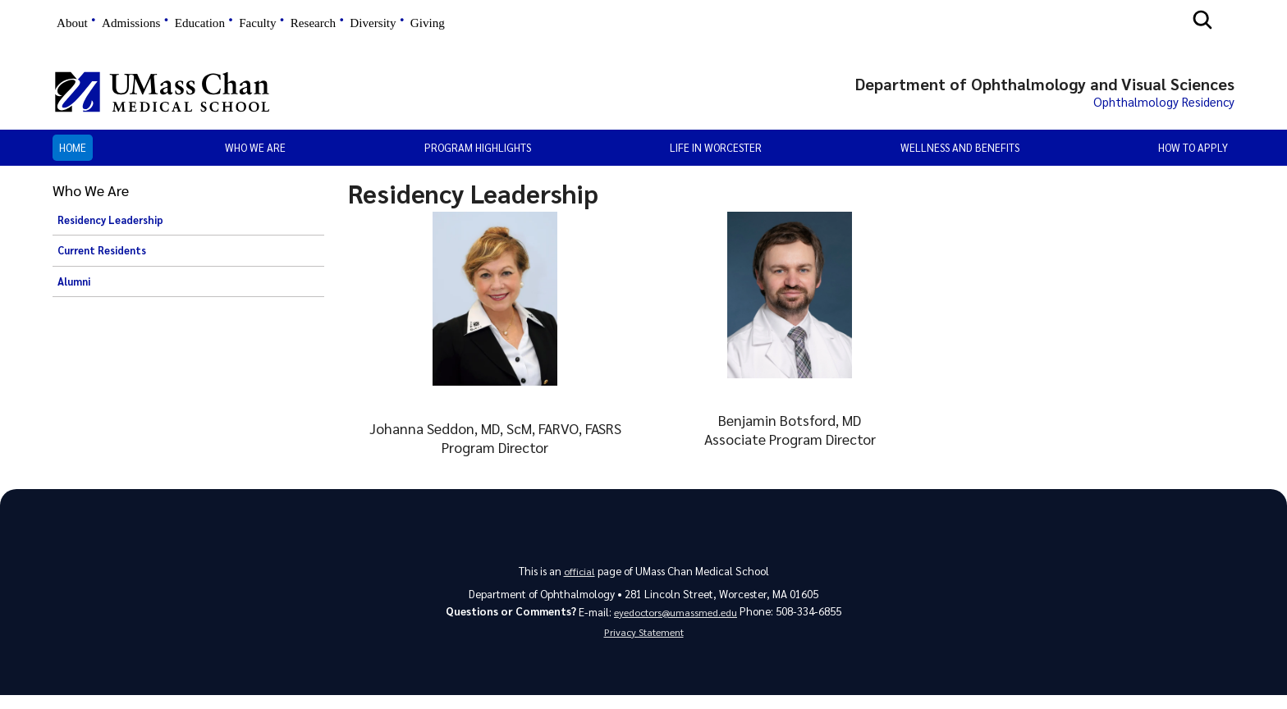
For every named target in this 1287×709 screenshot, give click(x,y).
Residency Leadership (110, 225)
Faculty (257, 23)
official (579, 576)
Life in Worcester (716, 153)
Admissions (131, 23)
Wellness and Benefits (959, 153)
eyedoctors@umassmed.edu (676, 619)
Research (313, 23)
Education (200, 23)
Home (72, 153)
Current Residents (101, 256)
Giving (427, 23)
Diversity (373, 23)
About (72, 23)
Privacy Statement (643, 643)
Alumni (73, 287)
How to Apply (1193, 153)
